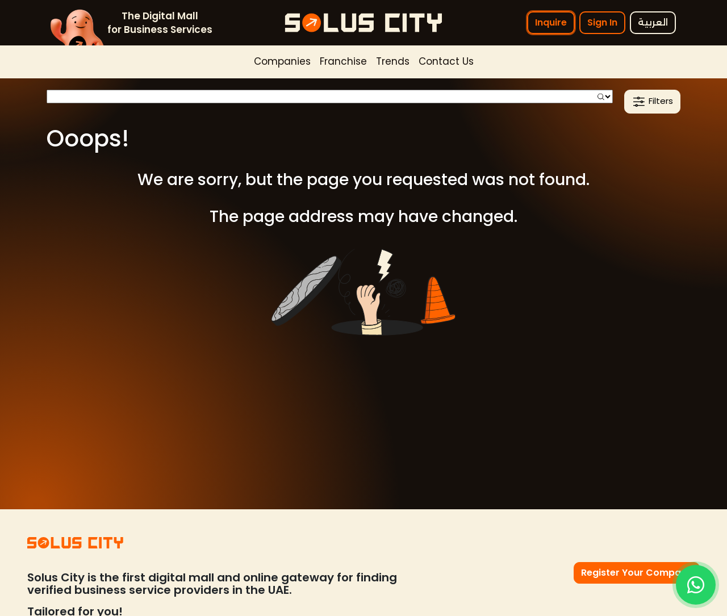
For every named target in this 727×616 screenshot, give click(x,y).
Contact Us (446, 61)
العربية (653, 22)
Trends (393, 61)
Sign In (602, 22)
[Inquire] (696, 585)
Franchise (343, 61)
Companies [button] (282, 61)
